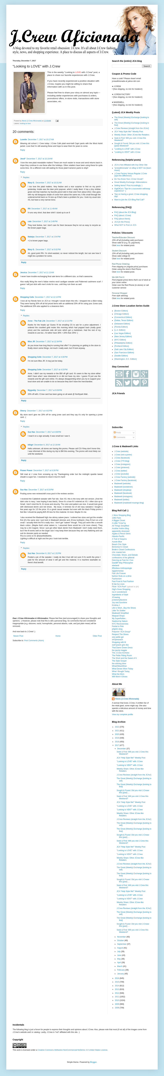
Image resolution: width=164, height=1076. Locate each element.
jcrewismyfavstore (119, 600)
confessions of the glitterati (123, 558)
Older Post (97, 636)
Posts (117, 433)
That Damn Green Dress (122, 648)
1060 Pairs (116, 518)
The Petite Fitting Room (122, 655)
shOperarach (117, 639)
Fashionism (117, 579)
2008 (117, 1008)
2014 (117, 986)
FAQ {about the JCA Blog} (125, 212)
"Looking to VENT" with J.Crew (127, 152)
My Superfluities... (119, 618)
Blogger (93, 1062)
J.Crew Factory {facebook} (125, 480)
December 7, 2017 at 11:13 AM (41, 272)
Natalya (31, 237)
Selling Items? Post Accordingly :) (128, 185)
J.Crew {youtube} (121, 474)
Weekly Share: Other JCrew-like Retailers (131, 135)
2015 (117, 982)
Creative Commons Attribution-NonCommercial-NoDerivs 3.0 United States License (72, 1050)
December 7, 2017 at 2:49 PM (44, 221)
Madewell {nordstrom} (123, 487)
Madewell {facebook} (123, 493)
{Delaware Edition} (122, 324)
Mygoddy (32, 390)
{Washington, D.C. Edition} (125, 359)
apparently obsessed (120, 531)
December (121, 749)
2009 (117, 1004)
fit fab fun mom (118, 584)
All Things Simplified (120, 526)
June (119, 955)
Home (58, 636)
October (120, 940)
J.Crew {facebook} (122, 458)
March (120, 966)
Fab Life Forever (119, 573)
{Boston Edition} (121, 311)
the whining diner (119, 663)
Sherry (23, 411)
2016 (117, 978)
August (120, 948)
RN (29, 209)
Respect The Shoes (120, 634)
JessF (23, 159)
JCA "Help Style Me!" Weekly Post (128, 132)
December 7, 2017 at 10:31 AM (49, 183)
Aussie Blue (117, 542)
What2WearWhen (119, 666)
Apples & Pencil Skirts (121, 534)
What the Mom (118, 674)
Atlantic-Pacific (118, 536)
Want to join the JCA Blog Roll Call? (129, 200)
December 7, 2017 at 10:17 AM (41, 139)
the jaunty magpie (119, 650)
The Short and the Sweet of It (124, 658)
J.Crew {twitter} (120, 471)
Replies (26, 178)
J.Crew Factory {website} (124, 477)
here (118, 245)
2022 (117, 727)
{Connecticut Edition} (123, 317)
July (119, 951)
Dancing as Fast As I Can (122, 560)
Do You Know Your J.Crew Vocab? (128, 179)
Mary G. (31, 183)
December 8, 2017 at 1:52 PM (48, 553)
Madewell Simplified (120, 613)
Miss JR (31, 341)
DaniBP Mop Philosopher (122, 563)
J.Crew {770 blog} (121, 461)
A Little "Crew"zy (119, 523)
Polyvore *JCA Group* (121, 632)
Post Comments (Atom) (34, 640)
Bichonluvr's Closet (120, 547)
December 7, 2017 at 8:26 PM (45, 470)
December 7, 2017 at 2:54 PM (47, 237)
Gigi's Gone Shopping (121, 589)
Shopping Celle (27, 297)
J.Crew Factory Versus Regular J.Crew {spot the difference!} (130, 174)
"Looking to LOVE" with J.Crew (127, 149)
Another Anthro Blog (120, 528)
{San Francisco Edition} (124, 352)
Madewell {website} (122, 483)
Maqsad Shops (118, 616)
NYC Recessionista (120, 624)
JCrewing (116, 597)
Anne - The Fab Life (36, 321)
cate (30, 221)
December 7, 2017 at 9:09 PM (49, 390)
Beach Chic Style (119, 544)
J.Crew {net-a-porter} (123, 455)
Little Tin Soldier (118, 610)
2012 (117, 993)
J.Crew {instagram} (122, 464)
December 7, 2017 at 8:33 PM (41, 490)
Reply (22, 150)
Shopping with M (119, 642)
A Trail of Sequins (119, 539)
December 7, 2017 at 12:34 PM (49, 341)
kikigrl (30, 445)
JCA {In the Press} (122, 222)
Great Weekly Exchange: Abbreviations (130, 182)
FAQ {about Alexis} (122, 219)
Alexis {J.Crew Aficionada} (127, 699)
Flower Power (26, 470)
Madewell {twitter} (121, 500)
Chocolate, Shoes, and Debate (125, 555)
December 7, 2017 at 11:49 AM (44, 209)
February (121, 970)
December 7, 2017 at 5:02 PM (48, 249)
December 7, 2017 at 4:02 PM (39, 411)
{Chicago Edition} (121, 314)
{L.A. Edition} (119, 330)
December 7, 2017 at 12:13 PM (48, 297)
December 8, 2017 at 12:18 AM (47, 445)
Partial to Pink (118, 626)
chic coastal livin (119, 552)
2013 (117, 989)
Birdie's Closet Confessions (123, 549)
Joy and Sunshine (119, 602)
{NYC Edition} (120, 340)
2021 (117, 731)
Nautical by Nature (120, 621)
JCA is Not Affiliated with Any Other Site (130, 165)
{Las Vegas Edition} (122, 333)
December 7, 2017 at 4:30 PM (54, 357)
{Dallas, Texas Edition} (123, 320)
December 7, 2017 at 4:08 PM (48, 432)
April (119, 962)
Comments (119, 437)
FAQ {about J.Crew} (122, 215)
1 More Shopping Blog (121, 515)
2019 (117, 738)
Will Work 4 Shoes (119, 677)
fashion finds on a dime (121, 576)
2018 (117, 742)
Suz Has (31, 432)
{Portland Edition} (121, 346)
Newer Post (18, 636)
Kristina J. (116, 605)
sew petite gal (117, 637)
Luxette (23, 139)
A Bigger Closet (118, 520)
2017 (117, 745)
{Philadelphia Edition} (123, 343)
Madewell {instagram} (123, 496)
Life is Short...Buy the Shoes (124, 608)
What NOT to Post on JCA (125, 225)
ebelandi (115, 565)
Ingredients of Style (120, 595)
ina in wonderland (119, 592)
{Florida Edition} (121, 327)
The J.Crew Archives (120, 653)
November (121, 937)
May (119, 959)
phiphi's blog (117, 629)
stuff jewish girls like (120, 645)
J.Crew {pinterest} (121, 467)
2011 (117, 997)
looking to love (25, 123)
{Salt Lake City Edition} (124, 349)
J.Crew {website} (121, 451)
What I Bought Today (120, 671)
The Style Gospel (119, 661)
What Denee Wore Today (122, 669)
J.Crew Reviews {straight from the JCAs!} (131, 128)
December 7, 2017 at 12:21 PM (59, 321)
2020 (117, 734)
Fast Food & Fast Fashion (123, 581)
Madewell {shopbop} (122, 490)
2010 (117, 1000)
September (122, 944)
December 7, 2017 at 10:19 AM (39, 159)
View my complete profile (122, 714)
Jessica (23, 272)
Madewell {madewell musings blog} (129, 503)
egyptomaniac (118, 571)
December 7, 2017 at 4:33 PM (54, 369)
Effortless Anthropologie (122, 568)
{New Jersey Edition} (123, 336)
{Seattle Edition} (121, 356)
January (120, 974)
